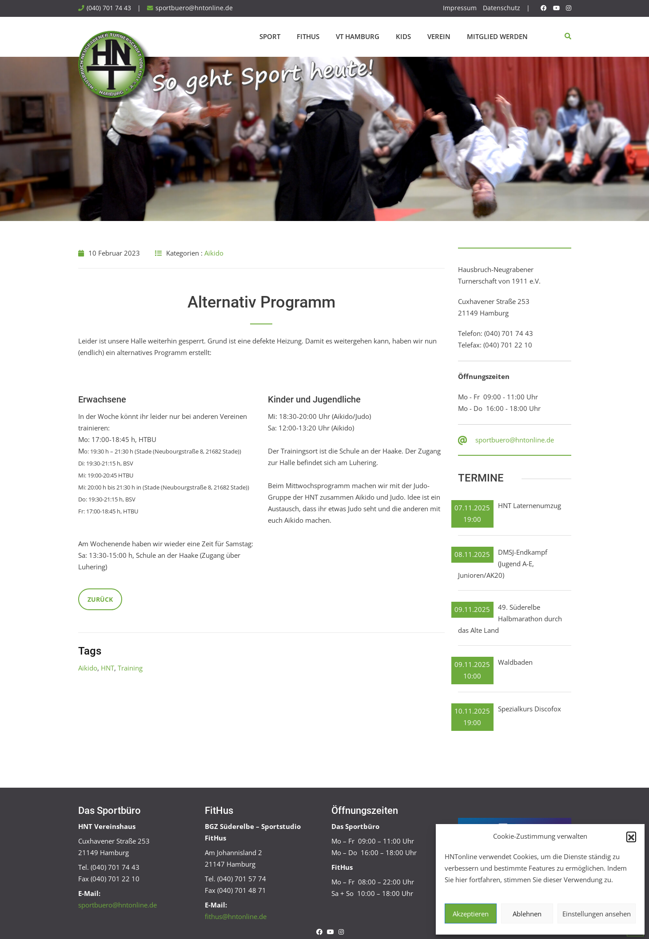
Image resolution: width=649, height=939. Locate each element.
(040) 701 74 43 (109, 8)
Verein (438, 36)
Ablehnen (527, 913)
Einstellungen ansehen (596, 913)
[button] (631, 836)
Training (130, 667)
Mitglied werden (497, 36)
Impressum (460, 8)
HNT (107, 667)
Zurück (100, 599)
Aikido (213, 253)
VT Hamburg (357, 36)
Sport (269, 36)
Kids (403, 36)
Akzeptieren (471, 913)
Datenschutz (501, 8)
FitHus (308, 36)
